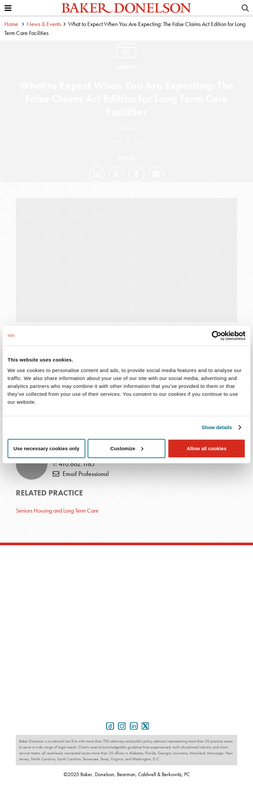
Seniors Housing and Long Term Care (57, 510)
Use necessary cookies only (46, 448)
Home (11, 24)
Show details (217, 427)
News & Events (44, 24)
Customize (126, 448)
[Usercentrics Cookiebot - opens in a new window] (216, 336)
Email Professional (81, 473)
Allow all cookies (207, 448)
